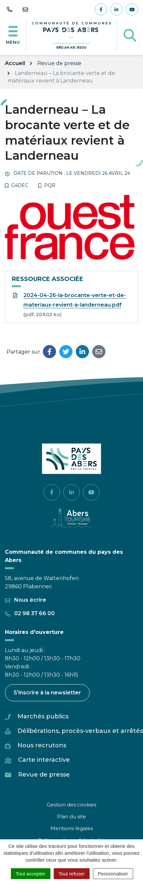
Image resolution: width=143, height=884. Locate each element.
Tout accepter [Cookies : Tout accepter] (30, 873)
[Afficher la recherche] (130, 35)
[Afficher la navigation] (13, 35)
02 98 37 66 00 (30, 613)
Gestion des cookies (71, 805)
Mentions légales (71, 828)
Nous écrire (25, 600)
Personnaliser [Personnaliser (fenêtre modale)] (113, 873)
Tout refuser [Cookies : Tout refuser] (72, 873)
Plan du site (71, 816)
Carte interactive (44, 759)
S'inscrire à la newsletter (47, 692)
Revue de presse (44, 774)
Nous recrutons (41, 745)
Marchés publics (43, 716)
